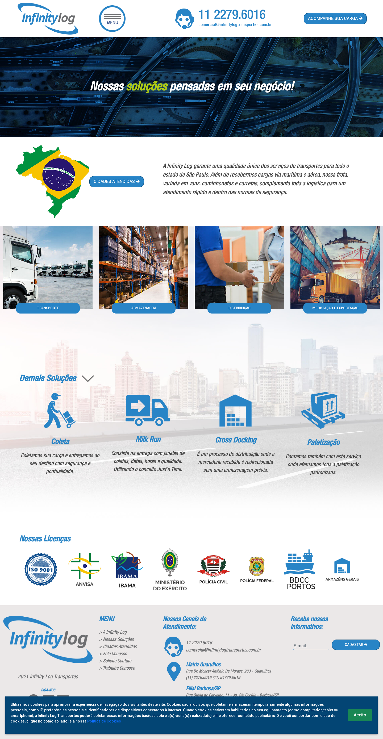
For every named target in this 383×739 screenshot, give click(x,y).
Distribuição (239, 308)
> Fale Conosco (113, 654)
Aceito (360, 714)
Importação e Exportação (335, 308)
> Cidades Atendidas (118, 647)
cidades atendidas (117, 181)
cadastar (356, 644)
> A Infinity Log (113, 632)
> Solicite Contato (115, 661)
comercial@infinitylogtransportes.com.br (235, 25)
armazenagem (143, 308)
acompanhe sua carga (335, 18)
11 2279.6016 (232, 15)
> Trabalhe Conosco (117, 668)
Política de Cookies (104, 721)
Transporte (48, 308)
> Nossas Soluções (116, 639)
